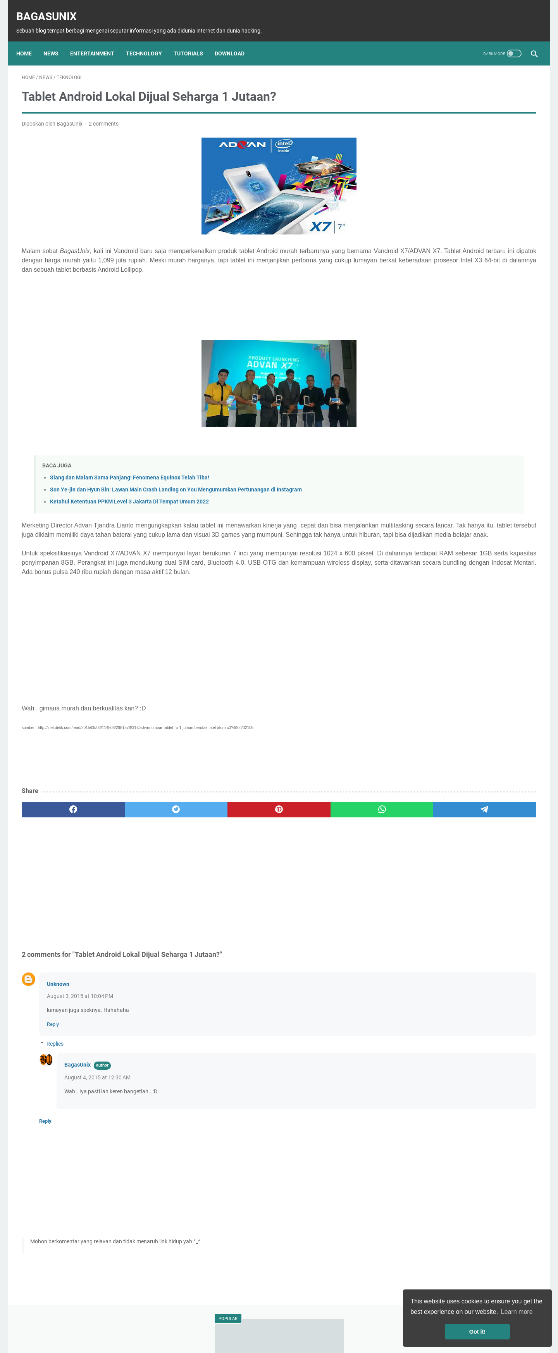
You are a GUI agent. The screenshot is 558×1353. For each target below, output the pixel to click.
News (56, 40)
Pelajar (445, 456)
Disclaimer (246, 1325)
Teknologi (434, 413)
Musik (451, 442)
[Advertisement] (195, 312)
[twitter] (125, 830)
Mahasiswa (414, 456)
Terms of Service (327, 1325)
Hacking (492, 413)
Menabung (466, 471)
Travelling (474, 456)
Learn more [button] (517, 1311)
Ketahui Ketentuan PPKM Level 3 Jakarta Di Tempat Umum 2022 (129, 503)
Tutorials (193, 40)
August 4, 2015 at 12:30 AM (97, 1097)
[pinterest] (195, 830)
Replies (55, 1064)
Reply (53, 1044)
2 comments (104, 116)
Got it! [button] (477, 1332)
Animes (476, 442)
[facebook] (56, 830)
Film (496, 428)
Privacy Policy (283, 1325)
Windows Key (504, 471)
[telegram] (333, 830)
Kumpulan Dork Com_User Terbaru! (457, 152)
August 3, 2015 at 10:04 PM (80, 1016)
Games (473, 428)
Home (29, 40)
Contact (364, 1325)
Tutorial (464, 413)
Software (445, 428)
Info (516, 413)
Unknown (58, 1004)
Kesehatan (507, 442)
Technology (149, 40)
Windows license (419, 485)
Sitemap (216, 1325)
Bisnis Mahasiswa (421, 471)
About (191, 1325)
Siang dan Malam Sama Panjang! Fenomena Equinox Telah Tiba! (129, 479)
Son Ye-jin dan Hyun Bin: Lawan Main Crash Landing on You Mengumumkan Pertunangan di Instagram (176, 491)
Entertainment (98, 40)
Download (235, 40)
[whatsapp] (264, 830)
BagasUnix (52, 8)
